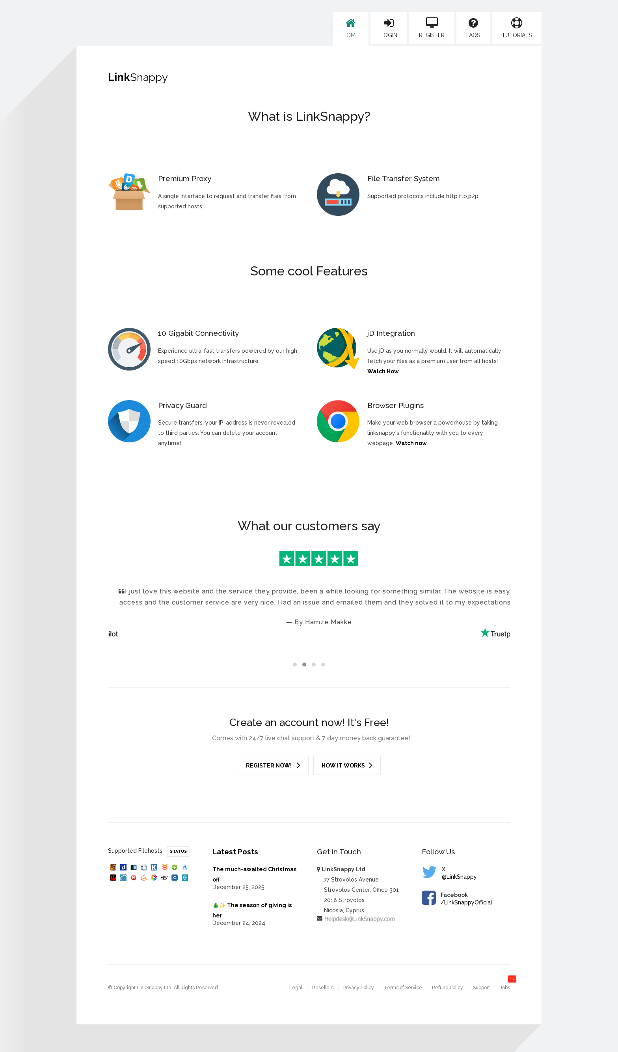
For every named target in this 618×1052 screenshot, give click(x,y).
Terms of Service (403, 987)
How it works (347, 765)
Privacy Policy (358, 987)
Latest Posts (235, 851)
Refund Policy (447, 987)
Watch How (383, 371)
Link (138, 77)
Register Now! (273, 765)
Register (432, 28)
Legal (295, 987)
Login (388, 28)
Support (481, 987)
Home (351, 28)
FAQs (473, 28)
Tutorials (517, 28)
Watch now (411, 443)
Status (178, 851)
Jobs (505, 987)
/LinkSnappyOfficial (466, 902)
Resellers (322, 987)
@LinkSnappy (459, 877)
